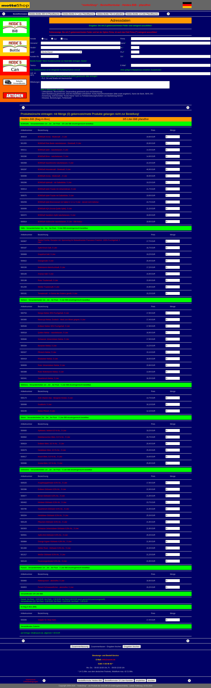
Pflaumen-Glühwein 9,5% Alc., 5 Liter (52, 522)
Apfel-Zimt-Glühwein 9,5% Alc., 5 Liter (53, 535)
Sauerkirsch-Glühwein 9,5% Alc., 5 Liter (53, 509)
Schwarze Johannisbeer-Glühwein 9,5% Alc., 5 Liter (58, 528)
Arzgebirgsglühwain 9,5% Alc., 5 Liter (52, 483)
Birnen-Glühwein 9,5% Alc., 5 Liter (51, 496)
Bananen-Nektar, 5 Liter (47, 346)
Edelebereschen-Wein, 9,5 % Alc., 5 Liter (54, 437)
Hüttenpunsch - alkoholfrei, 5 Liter (51, 581)
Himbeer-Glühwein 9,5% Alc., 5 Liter (52, 502)
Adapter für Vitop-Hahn (47, 620)
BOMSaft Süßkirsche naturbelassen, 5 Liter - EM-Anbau (60, 222)
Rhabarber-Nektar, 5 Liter (48, 359)
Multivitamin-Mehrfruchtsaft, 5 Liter (51, 267)
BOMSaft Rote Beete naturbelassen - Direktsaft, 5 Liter (59, 143)
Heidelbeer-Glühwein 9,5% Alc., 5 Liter (53, 515)
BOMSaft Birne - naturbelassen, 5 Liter (53, 156)
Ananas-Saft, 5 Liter (46, 274)
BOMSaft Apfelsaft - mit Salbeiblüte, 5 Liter (54, 182)
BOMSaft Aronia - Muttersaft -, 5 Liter (52, 176)
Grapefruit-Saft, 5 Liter (46, 254)
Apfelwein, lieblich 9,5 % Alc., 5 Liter (52, 431)
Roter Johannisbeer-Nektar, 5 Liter (51, 365)
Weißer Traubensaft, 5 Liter (48, 287)
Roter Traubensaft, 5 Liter (48, 280)
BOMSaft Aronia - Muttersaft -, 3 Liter (52, 137)
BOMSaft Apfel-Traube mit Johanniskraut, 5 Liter (57, 189)
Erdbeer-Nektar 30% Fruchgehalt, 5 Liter (54, 326)
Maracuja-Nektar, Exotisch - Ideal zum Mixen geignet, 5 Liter (61, 320)
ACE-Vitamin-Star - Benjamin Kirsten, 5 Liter (55, 398)
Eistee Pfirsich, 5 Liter (46, 411)
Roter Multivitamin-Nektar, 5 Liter (51, 372)
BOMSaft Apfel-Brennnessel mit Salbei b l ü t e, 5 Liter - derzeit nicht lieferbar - (69, 202)
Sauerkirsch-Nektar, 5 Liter (48, 378)
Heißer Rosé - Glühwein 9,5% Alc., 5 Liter (54, 548)
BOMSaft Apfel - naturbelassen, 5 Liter (53, 150)
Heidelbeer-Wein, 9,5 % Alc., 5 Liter (52, 450)
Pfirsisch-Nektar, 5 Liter (47, 352)
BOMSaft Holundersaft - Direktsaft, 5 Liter (54, 169)
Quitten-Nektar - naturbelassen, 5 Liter (53, 333)
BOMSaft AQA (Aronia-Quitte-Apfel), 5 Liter (55, 209)
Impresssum (30, 680)
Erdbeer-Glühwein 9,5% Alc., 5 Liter (52, 489)
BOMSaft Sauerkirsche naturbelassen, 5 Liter (56, 163)
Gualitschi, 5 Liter (45, 404)
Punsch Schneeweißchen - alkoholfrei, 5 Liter (56, 587)
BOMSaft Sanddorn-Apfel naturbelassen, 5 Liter (56, 215)
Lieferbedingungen (30, 682)
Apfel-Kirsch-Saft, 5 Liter (47, 248)
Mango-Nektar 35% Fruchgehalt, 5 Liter (53, 313)
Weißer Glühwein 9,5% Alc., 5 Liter (51, 555)
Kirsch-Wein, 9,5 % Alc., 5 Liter (50, 457)
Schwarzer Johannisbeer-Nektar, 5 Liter (53, 339)
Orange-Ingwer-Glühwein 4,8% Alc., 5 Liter (54, 542)
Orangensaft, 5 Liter (46, 261)
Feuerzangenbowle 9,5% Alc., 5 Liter (52, 561)
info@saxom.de (108, 660)
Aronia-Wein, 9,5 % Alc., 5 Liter (50, 463)
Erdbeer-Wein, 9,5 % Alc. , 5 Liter (51, 444)
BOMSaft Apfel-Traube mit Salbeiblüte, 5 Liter (56, 196)
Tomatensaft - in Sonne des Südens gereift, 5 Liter (57, 293)
